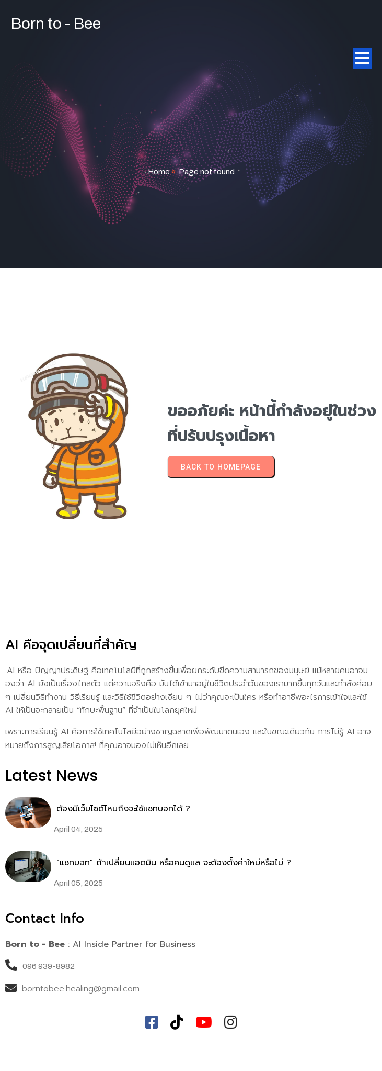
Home (159, 172)
